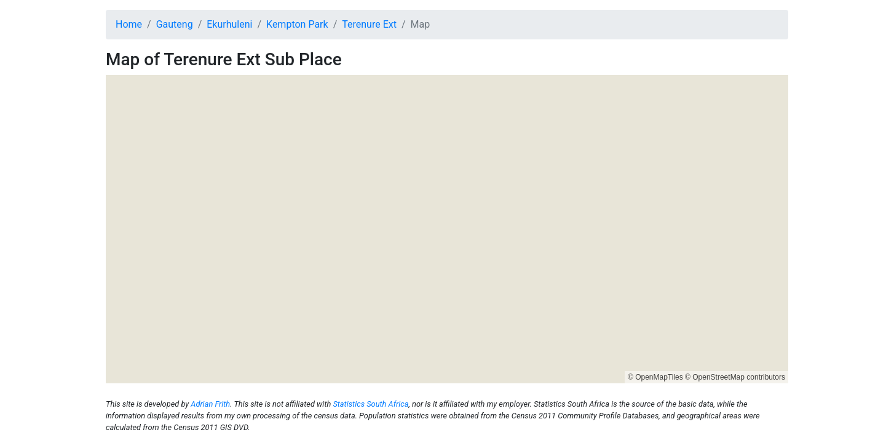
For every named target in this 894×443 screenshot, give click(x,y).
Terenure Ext (369, 24)
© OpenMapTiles (655, 377)
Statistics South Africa (370, 404)
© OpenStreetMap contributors (735, 377)
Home (129, 24)
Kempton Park (297, 24)
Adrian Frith (210, 404)
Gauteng (174, 24)
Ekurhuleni (229, 24)
